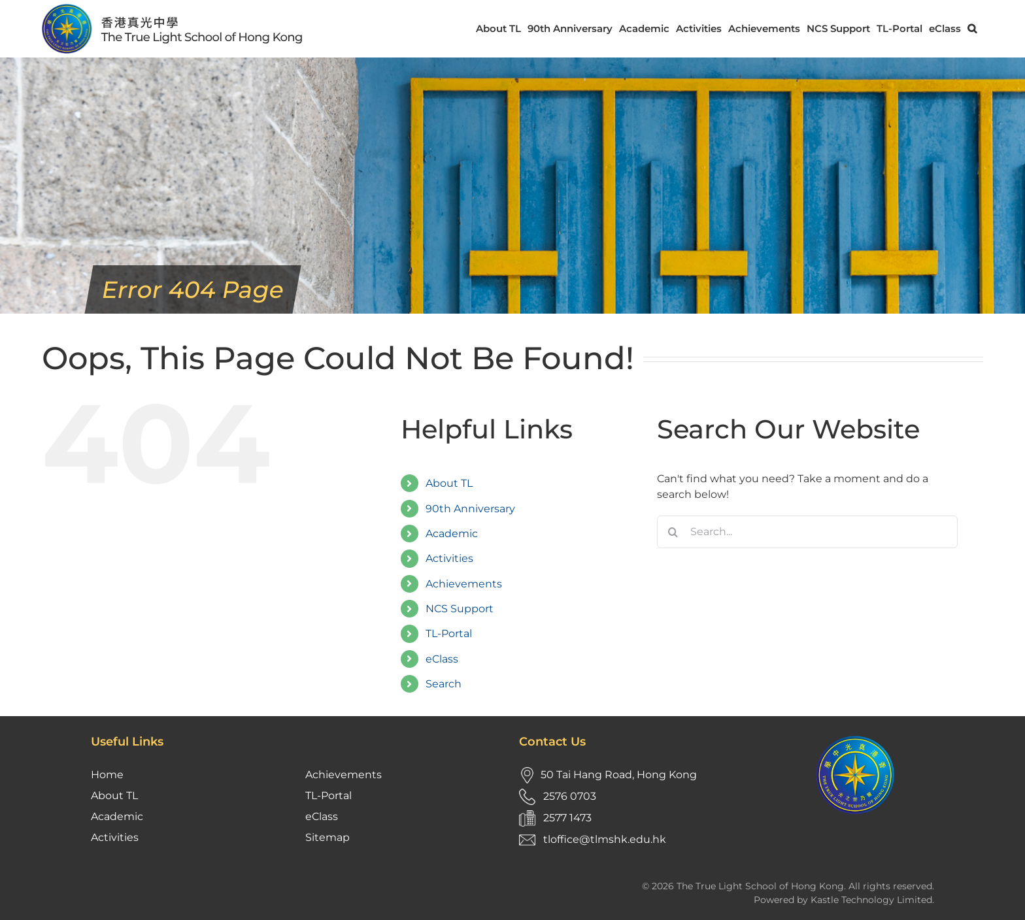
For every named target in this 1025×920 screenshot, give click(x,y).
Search (444, 684)
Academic (452, 533)
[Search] (673, 532)
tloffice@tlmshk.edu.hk (604, 839)
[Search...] (807, 532)
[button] (972, 28)
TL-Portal (449, 633)
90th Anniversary (470, 508)
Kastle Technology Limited (871, 900)
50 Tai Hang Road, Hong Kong (619, 774)
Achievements (464, 584)
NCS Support (460, 608)
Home (107, 774)
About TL (449, 483)
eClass (442, 659)
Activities (449, 558)
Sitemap (327, 837)
